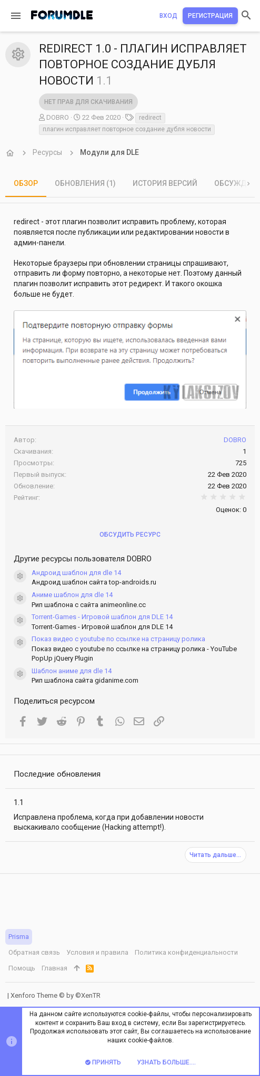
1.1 (19, 802)
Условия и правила (97, 952)
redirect (150, 117)
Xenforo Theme (56, 995)
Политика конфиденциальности (186, 952)
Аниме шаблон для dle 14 (72, 595)
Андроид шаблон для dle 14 (76, 573)
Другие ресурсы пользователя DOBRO (83, 558)
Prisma (18, 937)
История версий (165, 183)
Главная (54, 968)
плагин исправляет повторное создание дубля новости (127, 129)
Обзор (26, 183)
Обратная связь (34, 952)
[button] (15, 15)
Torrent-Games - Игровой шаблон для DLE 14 (102, 617)
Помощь (21, 968)
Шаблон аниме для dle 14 (72, 671)
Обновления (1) (85, 183)
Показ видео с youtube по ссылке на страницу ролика (118, 639)
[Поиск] (246, 16)
